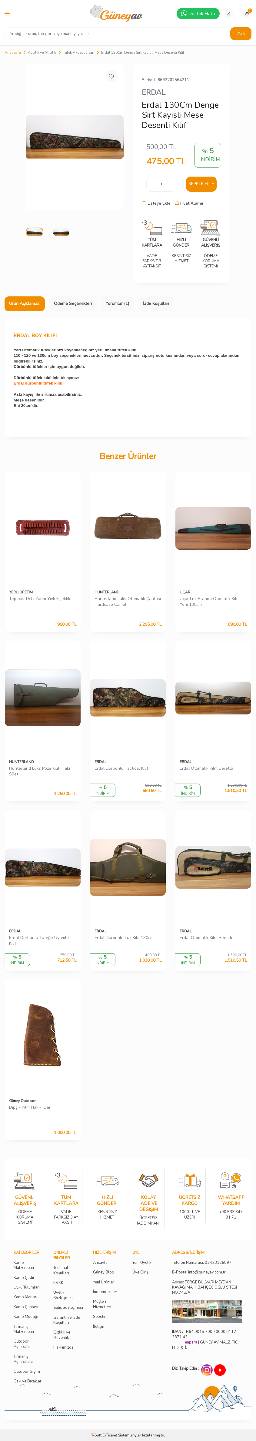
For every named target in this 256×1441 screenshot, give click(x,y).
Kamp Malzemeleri (24, 1265)
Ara (241, 33)
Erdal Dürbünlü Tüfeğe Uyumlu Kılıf (39, 940)
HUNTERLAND (107, 592)
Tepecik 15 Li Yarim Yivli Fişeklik (39, 599)
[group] (74, 137)
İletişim (99, 1326)
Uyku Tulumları (27, 1287)
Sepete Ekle (201, 184)
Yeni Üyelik (141, 1262)
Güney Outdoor (22, 1100)
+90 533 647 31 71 (231, 1210)
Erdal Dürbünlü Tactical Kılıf (121, 768)
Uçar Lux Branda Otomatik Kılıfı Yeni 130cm (210, 601)
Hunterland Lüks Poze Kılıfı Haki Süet (39, 771)
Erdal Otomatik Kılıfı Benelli (206, 938)
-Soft (96, 1435)
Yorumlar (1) (117, 303)
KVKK (58, 1283)
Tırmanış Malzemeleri (24, 1329)
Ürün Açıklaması (24, 303)
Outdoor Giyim (27, 1371)
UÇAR (185, 592)
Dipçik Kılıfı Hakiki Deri (30, 1107)
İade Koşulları (156, 303)
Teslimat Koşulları (61, 1270)
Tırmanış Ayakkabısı (23, 1359)
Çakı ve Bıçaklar (28, 1381)
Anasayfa (13, 52)
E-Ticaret (109, 1435)
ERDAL (153, 92)
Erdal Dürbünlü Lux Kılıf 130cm (124, 938)
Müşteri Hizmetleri (102, 1304)
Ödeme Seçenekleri (73, 303)
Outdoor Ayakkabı (22, 1344)
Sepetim (100, 1316)
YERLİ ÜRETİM (21, 592)
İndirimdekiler (105, 1292)
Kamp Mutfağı (26, 1316)
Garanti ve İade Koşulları (66, 1320)
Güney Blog (103, 1272)
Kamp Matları (25, 1297)
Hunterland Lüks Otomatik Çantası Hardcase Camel (128, 601)
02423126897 (218, 1262)
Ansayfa (100, 1262)
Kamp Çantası (26, 1307)
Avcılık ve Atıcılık (42, 52)
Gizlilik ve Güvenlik (61, 1335)
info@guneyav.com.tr (207, 1272)
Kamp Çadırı (24, 1277)
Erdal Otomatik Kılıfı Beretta (206, 768)
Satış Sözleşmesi (68, 1307)
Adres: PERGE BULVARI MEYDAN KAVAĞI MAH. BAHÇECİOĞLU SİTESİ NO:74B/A (204, 1288)
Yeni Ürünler (103, 1282)
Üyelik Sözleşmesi (63, 1295)
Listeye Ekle (156, 203)
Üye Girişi (140, 1272)
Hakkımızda (63, 1347)
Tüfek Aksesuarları (78, 52)
